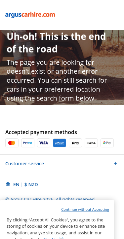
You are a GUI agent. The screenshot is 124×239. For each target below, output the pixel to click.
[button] (62, 163)
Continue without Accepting (85, 217)
